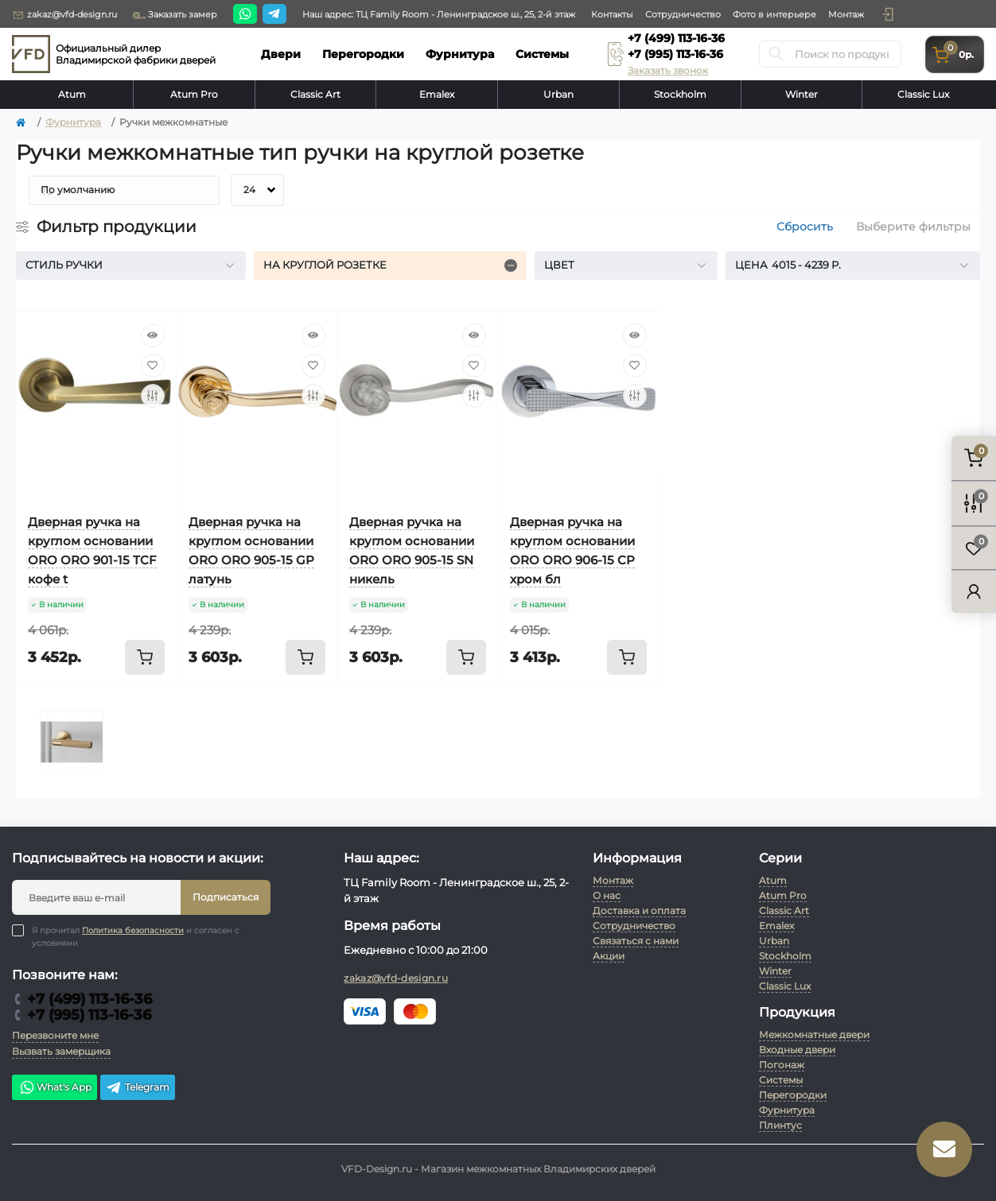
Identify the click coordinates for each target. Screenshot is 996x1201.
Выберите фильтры (913, 226)
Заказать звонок (668, 70)
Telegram (137, 1087)
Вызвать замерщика (61, 1051)
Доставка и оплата (639, 910)
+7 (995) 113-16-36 (675, 54)
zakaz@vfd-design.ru (64, 15)
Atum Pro (194, 94)
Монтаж (846, 14)
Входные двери (797, 1050)
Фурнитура (73, 122)
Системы (781, 1080)
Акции (608, 956)
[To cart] (145, 657)
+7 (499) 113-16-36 (676, 38)
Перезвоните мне (55, 1035)
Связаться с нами (636, 941)
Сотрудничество (683, 14)
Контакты (612, 14)
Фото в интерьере (774, 14)
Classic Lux (923, 94)
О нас (607, 895)
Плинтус (780, 1125)
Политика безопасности (133, 930)
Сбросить (804, 226)
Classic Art (315, 94)
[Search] (776, 54)
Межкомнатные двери (814, 1034)
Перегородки (793, 1095)
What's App (54, 1087)
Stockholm (680, 94)
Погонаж (781, 1065)
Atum (72, 94)
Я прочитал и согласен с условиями (135, 936)
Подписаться (226, 897)
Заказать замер (175, 15)
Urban (558, 94)
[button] (888, 14)
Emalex (436, 94)
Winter (801, 94)
